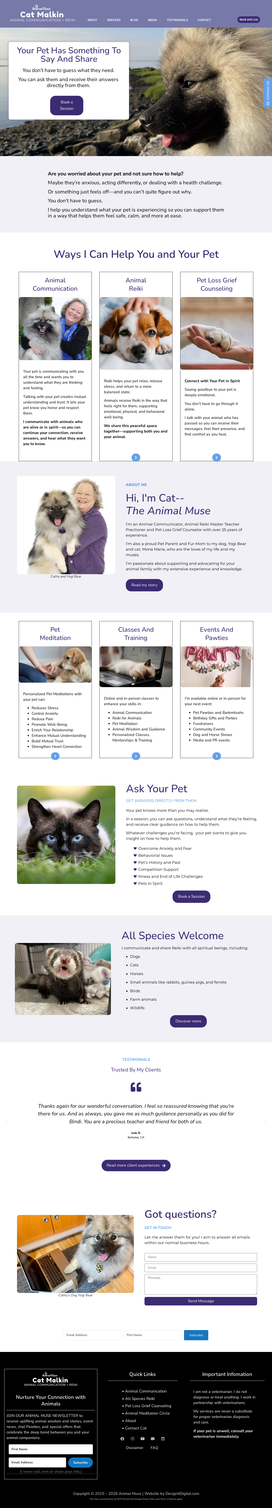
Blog (134, 20)
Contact (204, 20)
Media (152, 20)
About (92, 20)
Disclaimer (134, 1447)
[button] (6, 1122)
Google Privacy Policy (145, 1499)
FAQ (155, 1447)
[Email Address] (93, 1335)
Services (113, 20)
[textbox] (136, 446)
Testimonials (177, 20)
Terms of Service (168, 1499)
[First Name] (153, 1335)
